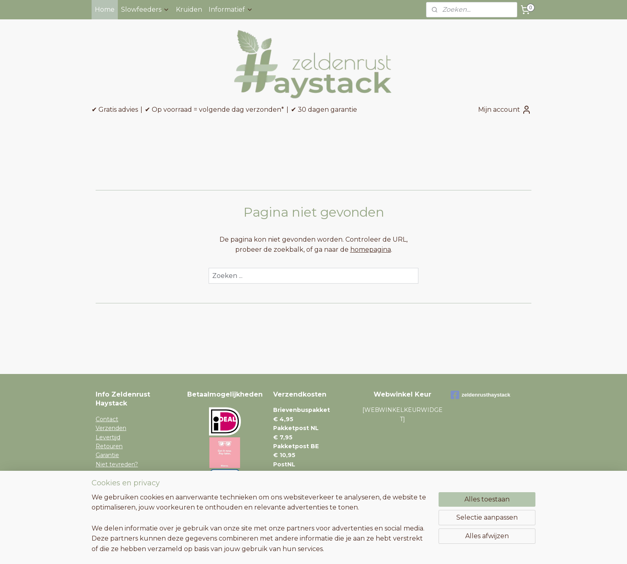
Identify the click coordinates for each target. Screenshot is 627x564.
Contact (107, 419)
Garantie (107, 455)
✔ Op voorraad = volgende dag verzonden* (214, 109)
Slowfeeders (145, 9)
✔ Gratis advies (115, 109)
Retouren (109, 446)
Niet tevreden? (117, 464)
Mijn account (504, 110)
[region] (260, 528)
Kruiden (189, 9)
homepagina (370, 249)
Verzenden (111, 428)
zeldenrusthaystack (480, 395)
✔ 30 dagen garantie (324, 109)
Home (105, 9)
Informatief (231, 9)
